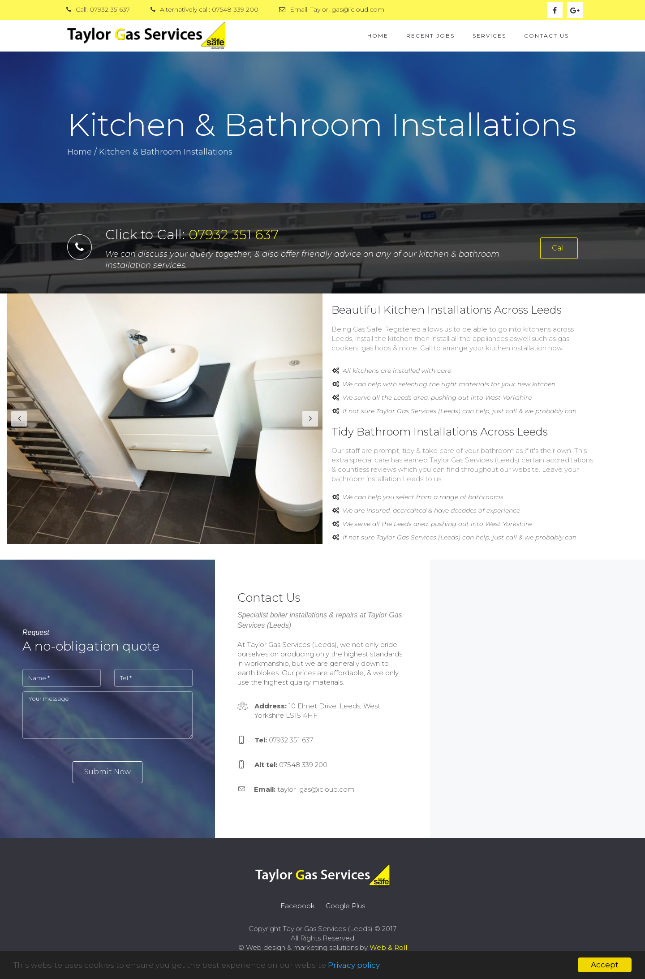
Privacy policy (354, 965)
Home (377, 35)
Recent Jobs (430, 35)
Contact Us (546, 35)
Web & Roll (388, 947)
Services (489, 35)
